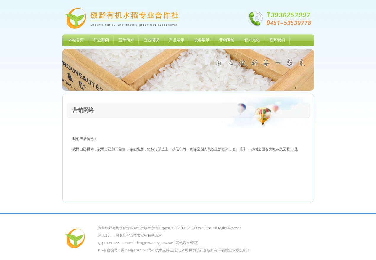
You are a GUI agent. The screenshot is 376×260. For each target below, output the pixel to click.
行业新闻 (101, 40)
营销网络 (227, 40)
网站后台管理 (186, 243)
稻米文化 (252, 40)
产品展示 (176, 40)
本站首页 (76, 40)
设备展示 (201, 40)
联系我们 (277, 40)
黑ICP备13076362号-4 (137, 250)
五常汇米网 (179, 250)
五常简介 (126, 40)
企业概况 (151, 40)
